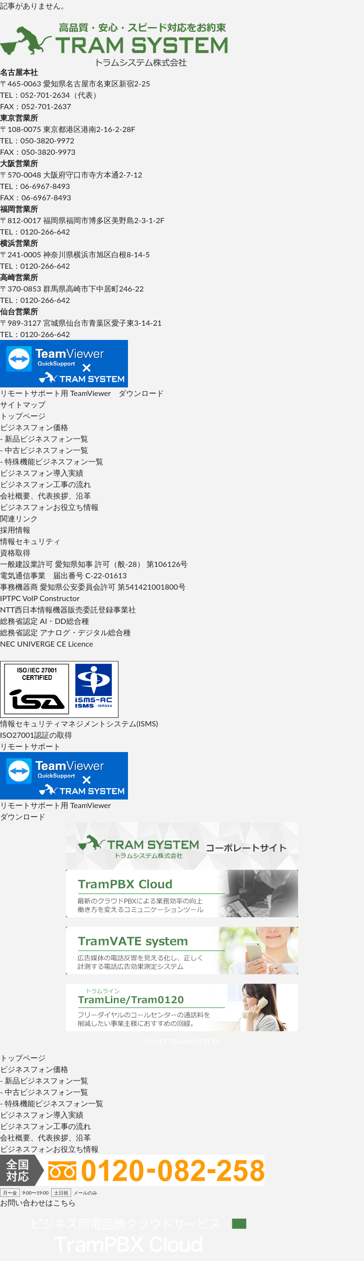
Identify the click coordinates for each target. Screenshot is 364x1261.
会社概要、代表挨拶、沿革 (45, 495)
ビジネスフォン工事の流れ (45, 484)
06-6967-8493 (45, 185)
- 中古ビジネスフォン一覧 (44, 449)
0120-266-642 (45, 231)
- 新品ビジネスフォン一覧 (44, 438)
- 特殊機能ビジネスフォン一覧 (51, 461)
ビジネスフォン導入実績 (41, 472)
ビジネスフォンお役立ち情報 (49, 506)
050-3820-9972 (47, 140)
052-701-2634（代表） (60, 94)
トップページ (23, 415)
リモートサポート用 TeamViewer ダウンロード (82, 392)
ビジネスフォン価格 (34, 427)
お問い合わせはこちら (38, 1202)
